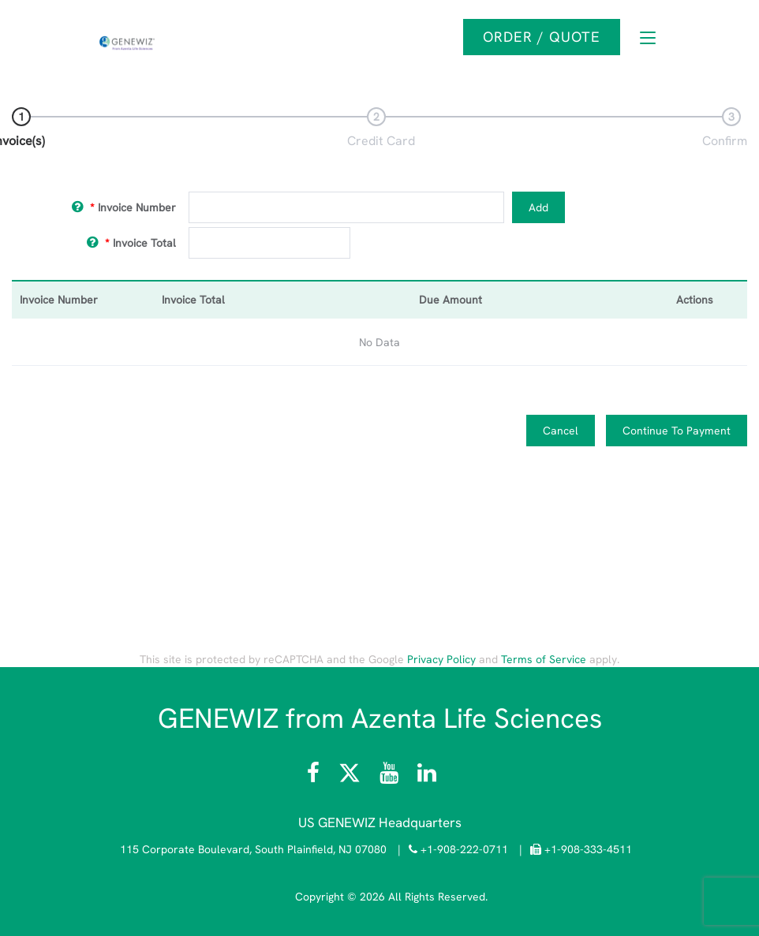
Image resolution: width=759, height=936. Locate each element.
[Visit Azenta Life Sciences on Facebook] (315, 777)
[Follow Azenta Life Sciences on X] (351, 777)
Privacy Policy (441, 659)
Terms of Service (543, 659)
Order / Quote (541, 37)
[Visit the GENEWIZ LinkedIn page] (426, 777)
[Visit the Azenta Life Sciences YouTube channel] (389, 777)
